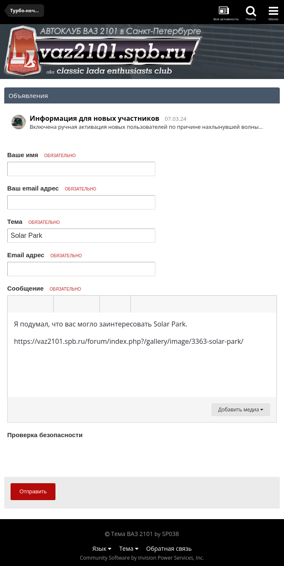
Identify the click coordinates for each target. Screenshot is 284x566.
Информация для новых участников (95, 118)
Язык (101, 548)
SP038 (170, 534)
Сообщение (44, 288)
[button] (15, 304)
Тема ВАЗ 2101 (132, 534)
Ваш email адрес (51, 188)
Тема (33, 221)
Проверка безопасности (45, 434)
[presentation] (71, 457)
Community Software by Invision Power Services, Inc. (142, 557)
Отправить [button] (33, 491)
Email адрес (44, 255)
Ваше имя (41, 154)
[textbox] (142, 355)
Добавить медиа (240, 409)
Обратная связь (169, 548)
